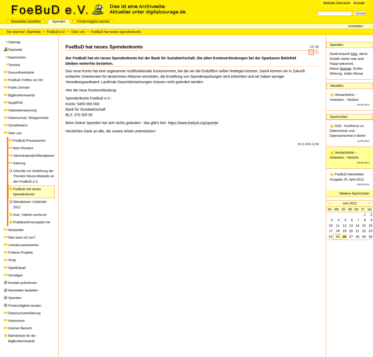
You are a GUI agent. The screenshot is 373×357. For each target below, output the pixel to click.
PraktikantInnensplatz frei (32, 222)
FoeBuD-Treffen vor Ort (25, 80)
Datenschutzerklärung (24, 313)
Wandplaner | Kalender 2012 (30, 204)
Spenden (59, 21)
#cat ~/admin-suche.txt (30, 215)
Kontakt (359, 3)
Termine (14, 65)
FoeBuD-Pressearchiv (29, 140)
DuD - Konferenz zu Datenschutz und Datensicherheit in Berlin (350, 133)
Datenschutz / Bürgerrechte (28, 118)
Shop (12, 260)
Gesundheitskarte (21, 72)
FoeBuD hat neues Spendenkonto (27, 191)
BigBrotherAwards (21, 95)
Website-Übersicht (336, 3)
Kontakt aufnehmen (22, 283)
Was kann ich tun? (21, 237)
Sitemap (14, 42)
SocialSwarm (18, 125)
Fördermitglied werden (93, 21)
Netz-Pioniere (23, 148)
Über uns (78, 32)
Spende (345, 68)
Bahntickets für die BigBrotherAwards (21, 338)
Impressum (16, 321)
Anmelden (355, 26)
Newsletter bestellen (26, 21)
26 (344, 237)
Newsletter (16, 230)
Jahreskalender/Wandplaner (34, 156)
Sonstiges (15, 275)
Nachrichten (17, 57)
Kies (354, 54)
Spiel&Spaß (17, 268)
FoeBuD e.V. (55, 9)
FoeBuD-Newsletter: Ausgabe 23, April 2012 (350, 179)
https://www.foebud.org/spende (193, 123)
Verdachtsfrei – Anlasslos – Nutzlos (350, 100)
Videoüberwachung (22, 110)
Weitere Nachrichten (355, 193)
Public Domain (19, 87)
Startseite (34, 32)
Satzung (19, 163)
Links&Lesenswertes (23, 245)
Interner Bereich (20, 328)
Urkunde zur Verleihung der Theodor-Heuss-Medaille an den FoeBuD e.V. (33, 176)
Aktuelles (336, 86)
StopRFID (15, 103)
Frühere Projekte (20, 252)
